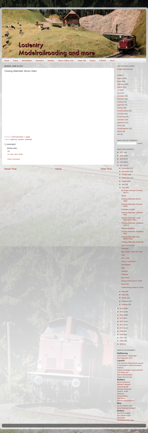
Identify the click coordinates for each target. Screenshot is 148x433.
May (123, 291)
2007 (122, 338)
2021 (122, 152)
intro (118, 134)
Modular (50, 60)
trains (119, 78)
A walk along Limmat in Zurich (132, 287)
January (125, 304)
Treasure (124, 274)
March (124, 298)
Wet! (123, 268)
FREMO (102, 60)
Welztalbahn (27, 60)
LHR (123, 255)
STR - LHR (125, 258)
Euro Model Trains (124, 415)
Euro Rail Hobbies (124, 413)
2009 (122, 331)
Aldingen (124, 271)
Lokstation (121, 120)
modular (120, 102)
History (92, 60)
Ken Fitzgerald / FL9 (124, 358)
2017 (122, 165)
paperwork (121, 122)
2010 (122, 328)
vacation (21, 139)
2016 (122, 308)
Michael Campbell (123, 384)
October (125, 175)
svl (118, 90)
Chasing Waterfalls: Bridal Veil (132, 242)
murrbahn (120, 114)
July (123, 184)
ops (118, 93)
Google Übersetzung (124, 69)
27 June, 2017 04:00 (15, 154)
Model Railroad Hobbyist (126, 408)
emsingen (120, 96)
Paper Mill (82, 60)
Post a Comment (14, 159)
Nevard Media (122, 396)
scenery (120, 108)
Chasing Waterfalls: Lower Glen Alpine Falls (131, 219)
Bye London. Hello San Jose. (132, 252)
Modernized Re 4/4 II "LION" (131, 281)
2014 (122, 315)
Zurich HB (125, 284)
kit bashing (121, 117)
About (112, 60)
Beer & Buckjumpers (124, 375)
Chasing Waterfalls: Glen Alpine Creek (130, 238)
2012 (122, 321)
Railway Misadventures (125, 401)
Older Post (106, 169)
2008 (122, 334)
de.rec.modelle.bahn (124, 406)
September (126, 178)
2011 (122, 325)
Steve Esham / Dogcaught (127, 356)
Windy (123, 196)
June (124, 187)
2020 (122, 156)
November (126, 171)
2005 (122, 344)
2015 (122, 312)
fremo (119, 125)
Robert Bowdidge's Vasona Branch (130, 370)
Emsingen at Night (128, 209)
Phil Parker (121, 398)
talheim (120, 131)
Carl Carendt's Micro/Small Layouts (130, 363)
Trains (15, 60)
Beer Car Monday (127, 245)
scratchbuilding (122, 111)
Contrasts (125, 248)
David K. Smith (122, 391)
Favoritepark (126, 265)
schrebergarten (122, 128)
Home (6, 60)
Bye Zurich (125, 278)
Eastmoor (120, 394)
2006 (122, 341)
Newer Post (10, 169)
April (124, 295)
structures (120, 99)
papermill (120, 105)
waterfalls (28, 139)
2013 (122, 318)
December (126, 168)
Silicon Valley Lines (66, 60)
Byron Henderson (123, 382)
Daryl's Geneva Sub (124, 377)
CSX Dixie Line (122, 372)
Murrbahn (40, 60)
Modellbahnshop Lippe (125, 420)
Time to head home (128, 261)
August (124, 181)
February (125, 301)
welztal (119, 87)
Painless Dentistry (128, 228)
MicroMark (121, 418)
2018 (122, 162)
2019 (122, 159)
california (13, 139)
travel (119, 81)
